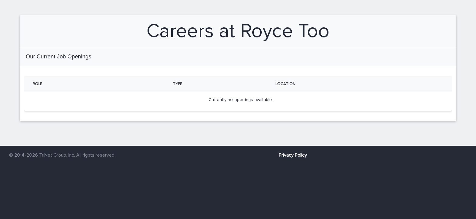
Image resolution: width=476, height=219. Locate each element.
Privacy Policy (293, 155)
